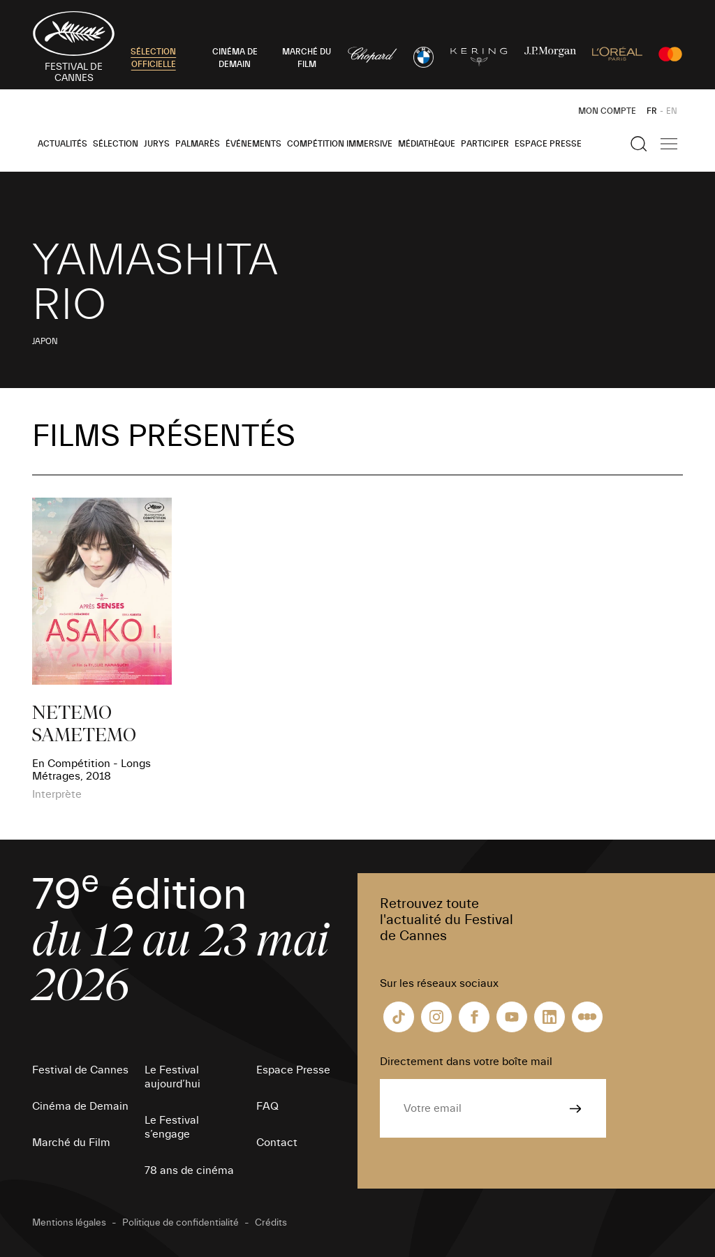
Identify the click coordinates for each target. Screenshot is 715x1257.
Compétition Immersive (339, 144)
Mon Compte (607, 111)
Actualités (62, 144)
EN (671, 111)
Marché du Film (71, 1142)
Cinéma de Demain (80, 1106)
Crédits (271, 1222)
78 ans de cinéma (189, 1170)
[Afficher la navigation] (669, 143)
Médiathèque (426, 144)
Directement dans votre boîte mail (466, 1061)
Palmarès (197, 144)
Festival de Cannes (80, 1070)
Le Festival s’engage (172, 1127)
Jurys (157, 144)
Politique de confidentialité (180, 1222)
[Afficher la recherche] (639, 144)
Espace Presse (548, 144)
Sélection (115, 144)
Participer (485, 144)
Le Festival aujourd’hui (172, 1077)
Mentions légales (69, 1222)
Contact (276, 1142)
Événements (253, 144)
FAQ (267, 1106)
